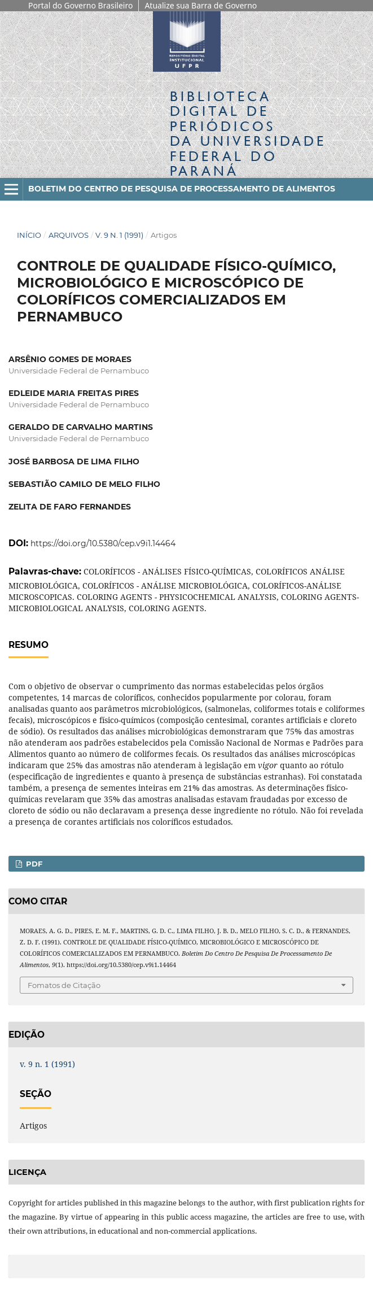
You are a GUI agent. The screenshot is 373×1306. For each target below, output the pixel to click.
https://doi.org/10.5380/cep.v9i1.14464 (102, 543)
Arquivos (69, 235)
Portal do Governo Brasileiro (80, 5)
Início (29, 235)
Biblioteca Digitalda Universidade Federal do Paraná (248, 133)
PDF (33, 863)
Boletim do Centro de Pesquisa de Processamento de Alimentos (181, 189)
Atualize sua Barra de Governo (200, 5)
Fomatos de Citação (64, 985)
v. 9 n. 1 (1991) (119, 235)
